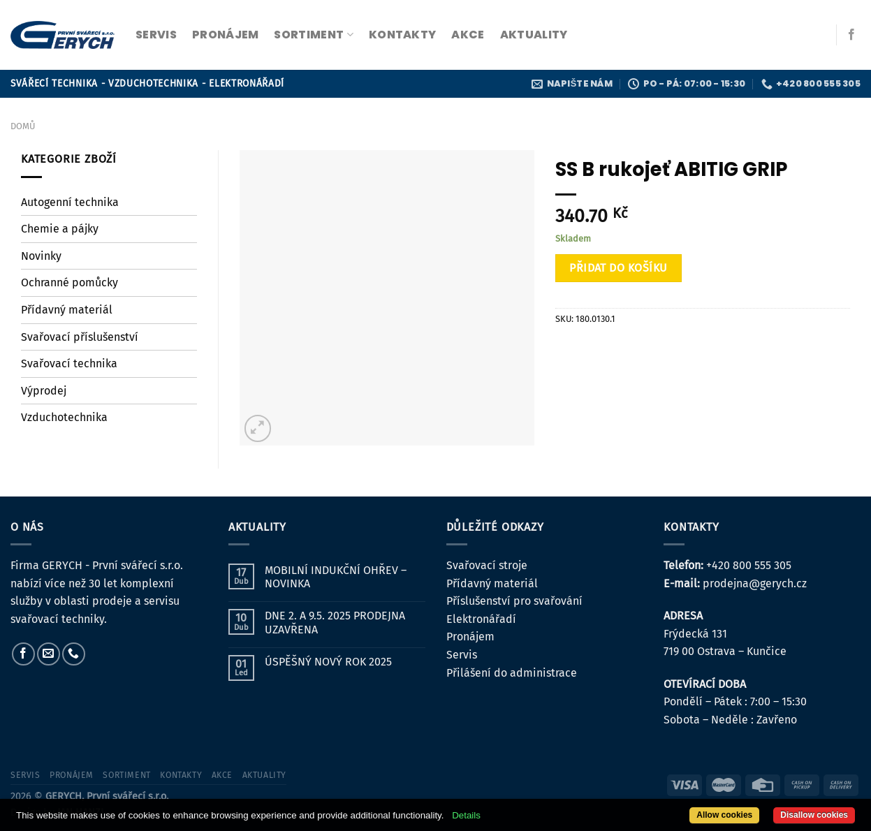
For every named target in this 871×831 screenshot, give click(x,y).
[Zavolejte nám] (73, 653)
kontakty (403, 35)
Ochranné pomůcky (69, 282)
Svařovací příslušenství (79, 337)
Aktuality (534, 35)
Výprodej (43, 390)
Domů (22, 126)
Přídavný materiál (66, 309)
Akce (467, 35)
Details (466, 815)
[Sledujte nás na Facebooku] (851, 35)
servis (156, 35)
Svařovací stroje (486, 565)
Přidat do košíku (618, 267)
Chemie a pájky (59, 228)
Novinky (41, 256)
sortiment (313, 35)
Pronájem (470, 636)
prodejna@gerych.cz (755, 583)
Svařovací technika (69, 363)
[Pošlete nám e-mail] (48, 653)
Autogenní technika (70, 202)
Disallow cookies (814, 815)
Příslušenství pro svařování (514, 601)
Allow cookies (724, 815)
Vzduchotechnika (64, 417)
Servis (461, 654)
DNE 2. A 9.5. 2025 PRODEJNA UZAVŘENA (335, 622)
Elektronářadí (481, 619)
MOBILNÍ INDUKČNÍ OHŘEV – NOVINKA (336, 577)
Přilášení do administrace (511, 672)
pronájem (225, 35)
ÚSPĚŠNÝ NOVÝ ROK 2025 (328, 661)
